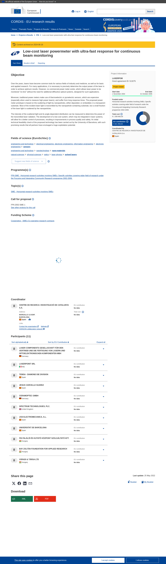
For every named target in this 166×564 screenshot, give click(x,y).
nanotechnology (42, 151)
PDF (47, 499)
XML (24, 499)
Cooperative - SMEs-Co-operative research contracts (32, 221)
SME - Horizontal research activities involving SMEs (32, 192)
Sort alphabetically (19, 342)
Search (86, 29)
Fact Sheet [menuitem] (17, 63)
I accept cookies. (108, 560)
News (70, 29)
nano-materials (58, 151)
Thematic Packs (25, 29)
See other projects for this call (23, 208)
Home (14, 29)
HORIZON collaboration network (32, 329)
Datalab (78, 29)
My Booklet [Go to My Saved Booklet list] (147, 482)
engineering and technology (22, 144)
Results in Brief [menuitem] (29, 63)
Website (45, 326)
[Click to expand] (103, 349)
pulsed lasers (71, 155)
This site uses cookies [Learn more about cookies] (23, 560)
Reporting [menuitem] (41, 63)
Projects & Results (41, 29)
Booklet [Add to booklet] (132, 481)
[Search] (150, 11)
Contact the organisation (29, 326)
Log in (76, 11)
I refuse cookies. (142, 560)
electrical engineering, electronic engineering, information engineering (64, 144)
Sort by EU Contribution (58, 342)
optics (46, 155)
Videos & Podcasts (58, 29)
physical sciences (34, 155)
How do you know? (47, 2)
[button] (89, 11)
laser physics (57, 155)
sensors (26, 147)
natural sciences (17, 155)
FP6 (37, 35)
